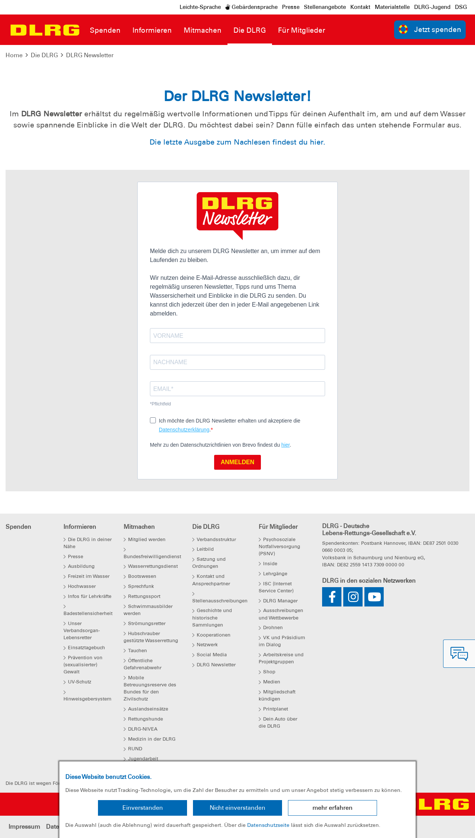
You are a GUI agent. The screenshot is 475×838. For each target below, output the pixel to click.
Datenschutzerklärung (184, 430)
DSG (461, 7)
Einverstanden (142, 807)
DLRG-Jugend (432, 7)
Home (14, 55)
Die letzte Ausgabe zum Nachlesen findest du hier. (237, 141)
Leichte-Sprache (200, 7)
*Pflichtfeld (160, 404)
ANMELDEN (238, 462)
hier (285, 445)
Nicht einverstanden (237, 807)
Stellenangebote (325, 7)
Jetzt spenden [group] (430, 29)
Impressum (24, 826)
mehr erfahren (332, 807)
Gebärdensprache (251, 7)
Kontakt (360, 7)
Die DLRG (44, 55)
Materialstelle (392, 7)
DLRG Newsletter (90, 55)
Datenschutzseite (268, 825)
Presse (290, 7)
